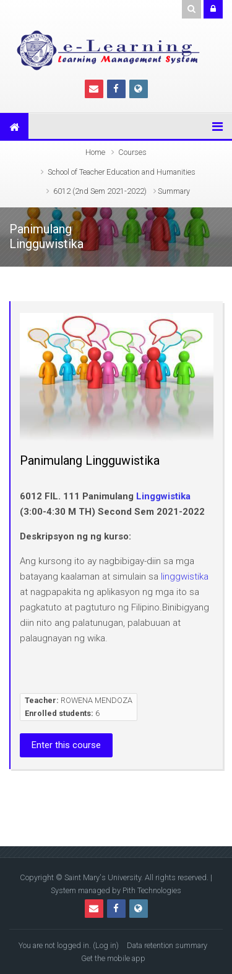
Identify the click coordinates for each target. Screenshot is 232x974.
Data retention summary (167, 945)
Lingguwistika (46, 243)
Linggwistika (163, 496)
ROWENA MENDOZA (96, 700)
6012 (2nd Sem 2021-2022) (100, 191)
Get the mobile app (113, 958)
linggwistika (184, 576)
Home (95, 152)
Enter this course (66, 745)
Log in (105, 945)
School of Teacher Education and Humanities (121, 172)
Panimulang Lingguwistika (90, 460)
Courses (132, 152)
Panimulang (40, 229)
